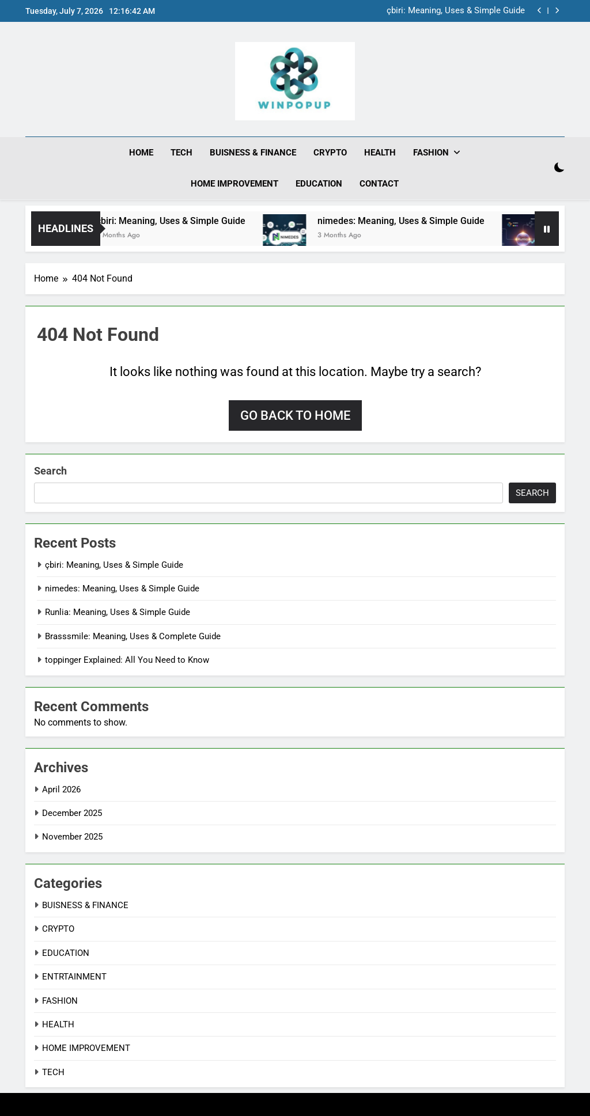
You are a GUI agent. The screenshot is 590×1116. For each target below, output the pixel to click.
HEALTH (380, 152)
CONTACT (379, 184)
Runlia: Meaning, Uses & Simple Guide (117, 612)
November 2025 (72, 837)
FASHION (431, 152)
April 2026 (61, 789)
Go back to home (295, 415)
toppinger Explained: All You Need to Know (127, 660)
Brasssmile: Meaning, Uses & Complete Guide (133, 636)
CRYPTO (330, 152)
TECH (181, 152)
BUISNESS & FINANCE (253, 152)
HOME (141, 152)
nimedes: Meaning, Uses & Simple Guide (458, 220)
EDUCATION (319, 184)
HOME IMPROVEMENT (234, 184)
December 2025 (72, 812)
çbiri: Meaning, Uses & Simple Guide (456, 11)
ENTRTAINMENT (74, 976)
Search (50, 470)
